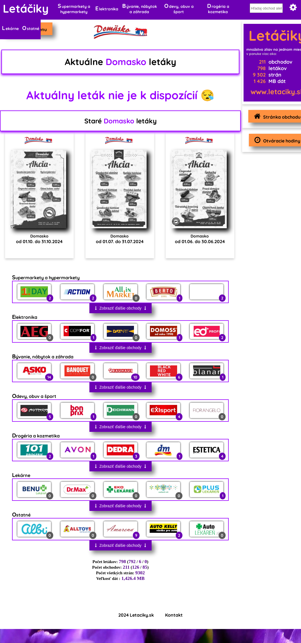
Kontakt (174, 615)
